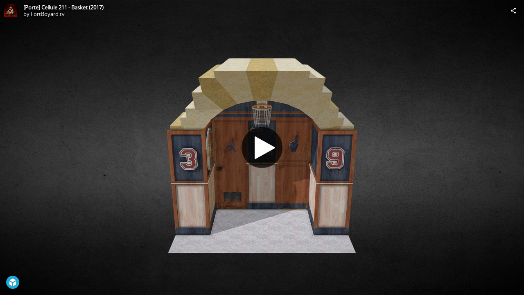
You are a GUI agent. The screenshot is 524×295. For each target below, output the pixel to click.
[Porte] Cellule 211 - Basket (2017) (63, 7)
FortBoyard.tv (48, 14)
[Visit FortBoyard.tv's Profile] (10, 10)
